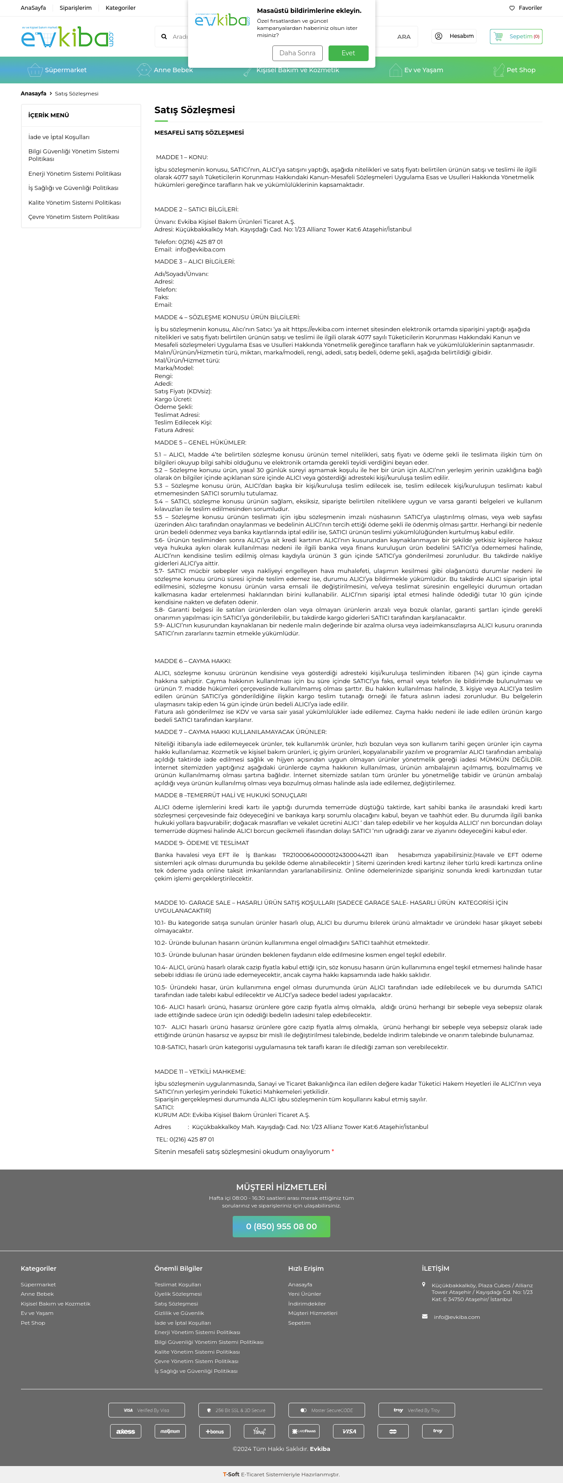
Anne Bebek (165, 70)
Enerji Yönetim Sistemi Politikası (75, 173)
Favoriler (526, 7)
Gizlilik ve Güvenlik (179, 1313)
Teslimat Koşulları (178, 1284)
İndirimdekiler (307, 1303)
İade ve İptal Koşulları (59, 136)
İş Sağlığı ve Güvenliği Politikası (74, 187)
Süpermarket (57, 70)
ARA (395, 37)
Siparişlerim (76, 7)
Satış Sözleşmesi (176, 1303)
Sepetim (299, 1322)
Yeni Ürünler (304, 1293)
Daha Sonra (296, 53)
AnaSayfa (33, 7)
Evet (348, 53)
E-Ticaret (253, 1474)
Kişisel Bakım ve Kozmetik (291, 70)
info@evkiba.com (457, 1317)
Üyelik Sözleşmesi (178, 1293)
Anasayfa (34, 93)
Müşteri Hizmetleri (313, 1313)
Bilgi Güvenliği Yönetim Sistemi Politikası (74, 155)
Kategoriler (121, 7)
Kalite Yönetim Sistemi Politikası (75, 202)
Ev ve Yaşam (417, 70)
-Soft (232, 1474)
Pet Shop (514, 70)
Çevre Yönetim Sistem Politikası (74, 216)
